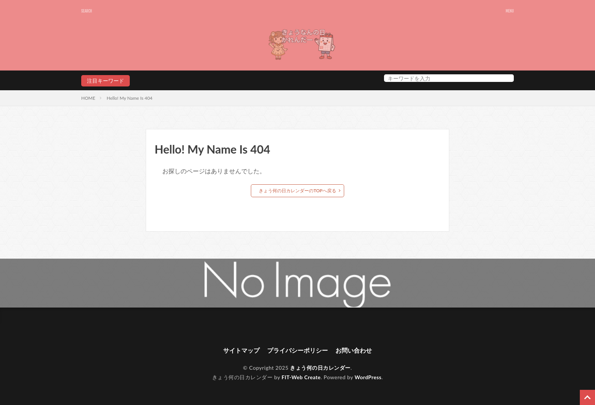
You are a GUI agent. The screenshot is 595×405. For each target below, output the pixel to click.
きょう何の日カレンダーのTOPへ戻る (297, 190)
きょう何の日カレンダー (320, 368)
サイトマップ (241, 350)
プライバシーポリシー (297, 350)
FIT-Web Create (301, 377)
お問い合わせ (353, 350)
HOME (88, 98)
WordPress (368, 377)
